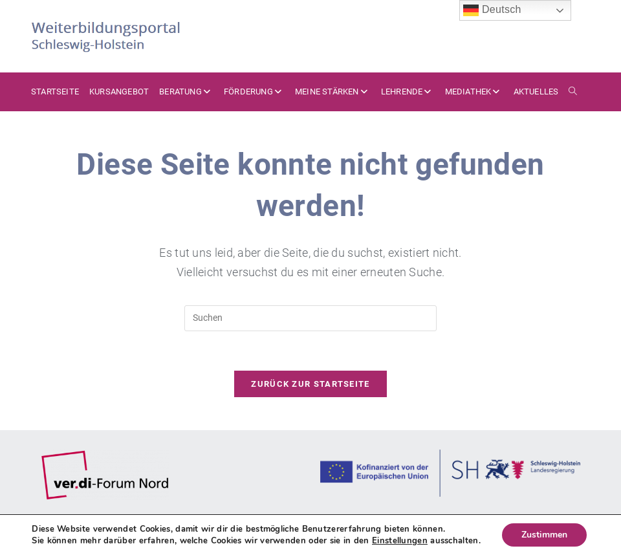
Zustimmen (544, 534)
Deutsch (492, 10)
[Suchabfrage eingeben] (310, 318)
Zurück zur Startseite (310, 384)
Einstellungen (400, 541)
